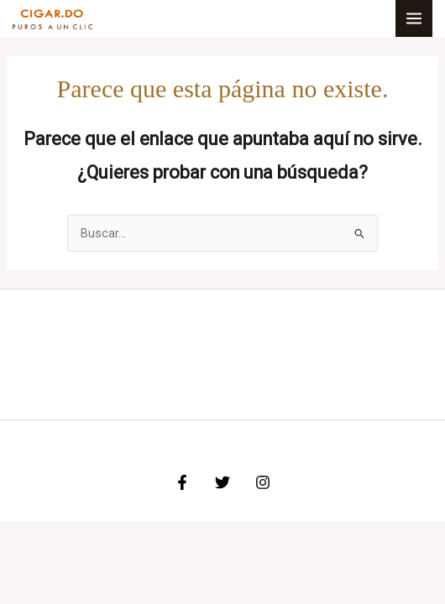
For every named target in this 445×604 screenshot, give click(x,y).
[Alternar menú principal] (413, 18)
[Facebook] (182, 482)
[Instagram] (262, 482)
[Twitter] (222, 482)
